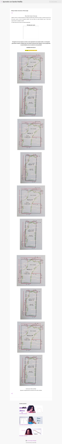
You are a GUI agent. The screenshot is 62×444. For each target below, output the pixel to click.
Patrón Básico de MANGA (23, 435)
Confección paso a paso (32, 50)
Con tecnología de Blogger (31, 440)
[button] (12, 13)
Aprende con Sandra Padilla (12, 2)
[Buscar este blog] (56, 2)
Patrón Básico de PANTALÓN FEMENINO (25, 424)
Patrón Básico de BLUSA (23, 413)
